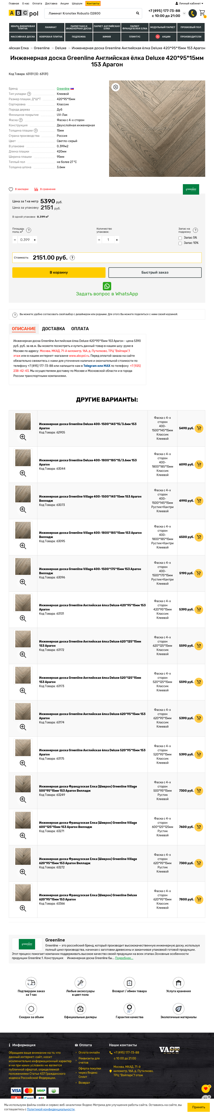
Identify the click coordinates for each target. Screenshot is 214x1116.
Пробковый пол (191, 27)
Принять (198, 1107)
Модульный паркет (162, 27)
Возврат (84, 1083)
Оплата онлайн (89, 1053)
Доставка (51, 3)
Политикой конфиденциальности (51, 1109)
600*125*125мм (162, 827)
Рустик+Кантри (162, 507)
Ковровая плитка (50, 37)
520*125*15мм (162, 682)
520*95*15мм (162, 755)
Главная (14, 3)
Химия (107, 37)
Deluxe (60, 48)
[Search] (93, 13)
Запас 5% (187, 238)
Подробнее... (124, 958)
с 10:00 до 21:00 (125, 1058)
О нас (25, 3)
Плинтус (134, 37)
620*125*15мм (162, 646)
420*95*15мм (162, 610)
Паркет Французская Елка (134, 27)
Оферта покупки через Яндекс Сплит (90, 1073)
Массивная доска (23, 37)
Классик (162, 435)
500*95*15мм (162, 791)
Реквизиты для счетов (89, 1061)
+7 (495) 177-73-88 (164, 11)
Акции (64, 3)
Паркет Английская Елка (107, 27)
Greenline (42, 48)
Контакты (93, 3)
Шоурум (77, 3)
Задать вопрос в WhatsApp (107, 289)
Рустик (163, 795)
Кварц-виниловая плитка (23, 27)
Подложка (79, 37)
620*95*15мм (162, 718)
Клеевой (163, 439)
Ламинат (51, 27)
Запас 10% (188, 244)
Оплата (37, 3)
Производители (190, 37)
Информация (22, 1045)
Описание (24, 329)
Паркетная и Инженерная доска (79, 27)
